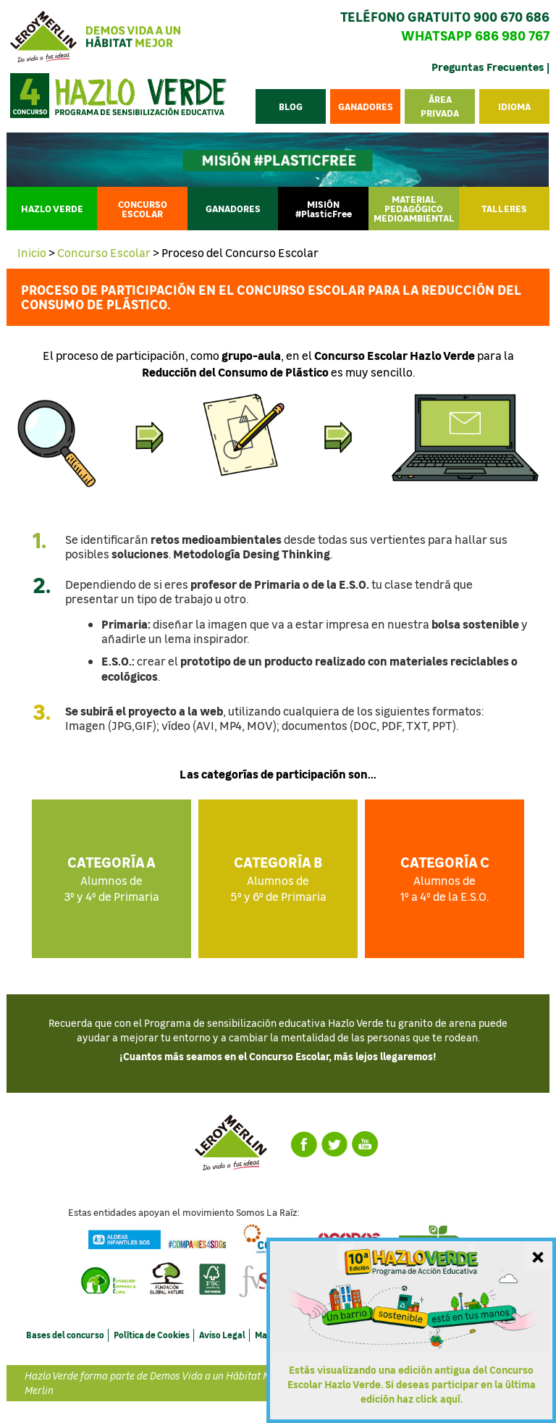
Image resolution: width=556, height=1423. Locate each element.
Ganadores (233, 208)
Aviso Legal (222, 1335)
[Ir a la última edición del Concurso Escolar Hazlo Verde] (411, 1330)
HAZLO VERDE (52, 208)
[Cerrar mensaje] (537, 1255)
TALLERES (504, 208)
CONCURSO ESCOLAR (142, 208)
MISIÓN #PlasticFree (323, 208)
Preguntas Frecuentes (487, 67)
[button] (514, 106)
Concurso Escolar (104, 252)
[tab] (278, 545)
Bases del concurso (65, 1335)
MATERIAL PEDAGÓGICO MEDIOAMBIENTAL (414, 208)
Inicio (31, 252)
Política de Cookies (152, 1335)
